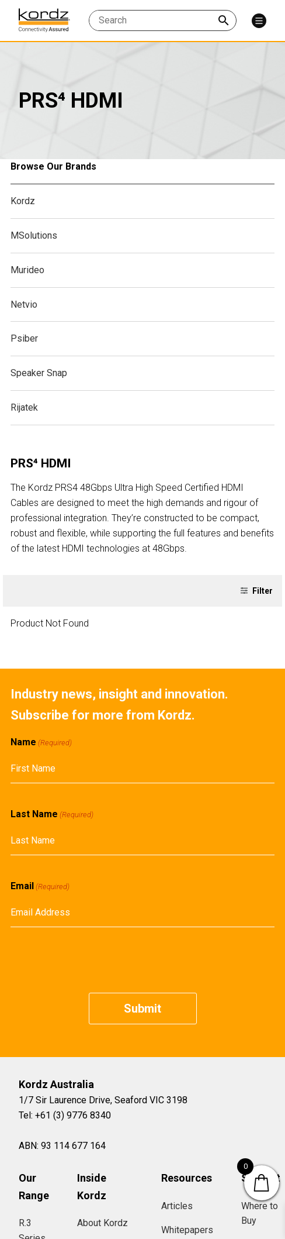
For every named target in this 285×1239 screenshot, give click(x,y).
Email (40, 886)
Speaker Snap (39, 372)
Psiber (24, 338)
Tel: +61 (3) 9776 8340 (65, 1115)
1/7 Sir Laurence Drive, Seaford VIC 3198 (103, 1100)
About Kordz (102, 1222)
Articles (177, 1206)
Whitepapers (187, 1229)
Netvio (24, 304)
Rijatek (24, 407)
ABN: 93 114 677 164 (62, 1145)
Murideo (27, 270)
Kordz (23, 200)
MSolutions (34, 235)
